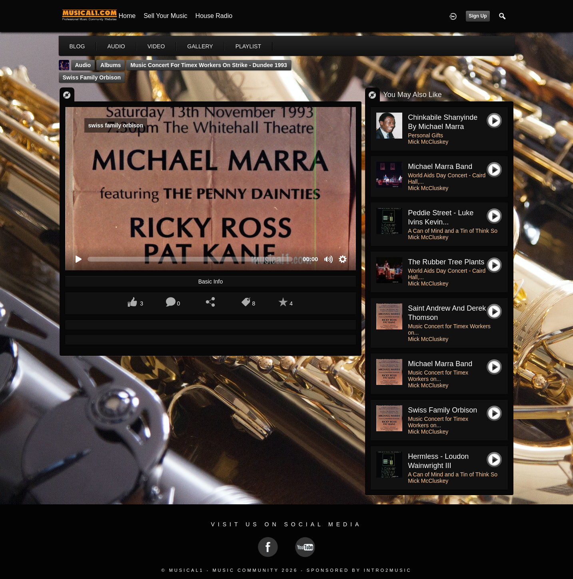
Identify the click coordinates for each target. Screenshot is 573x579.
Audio (83, 65)
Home (127, 15)
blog (77, 46)
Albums (110, 65)
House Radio (214, 15)
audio (116, 46)
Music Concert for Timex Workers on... (438, 375)
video (156, 46)
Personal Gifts (425, 135)
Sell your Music (165, 15)
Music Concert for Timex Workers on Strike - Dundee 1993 (208, 65)
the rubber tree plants (446, 262)
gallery (200, 46)
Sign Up (478, 16)
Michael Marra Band (440, 167)
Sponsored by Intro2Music (359, 570)
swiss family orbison (92, 77)
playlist (248, 46)
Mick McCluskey (428, 142)
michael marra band (440, 364)
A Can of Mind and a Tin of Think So (452, 231)
